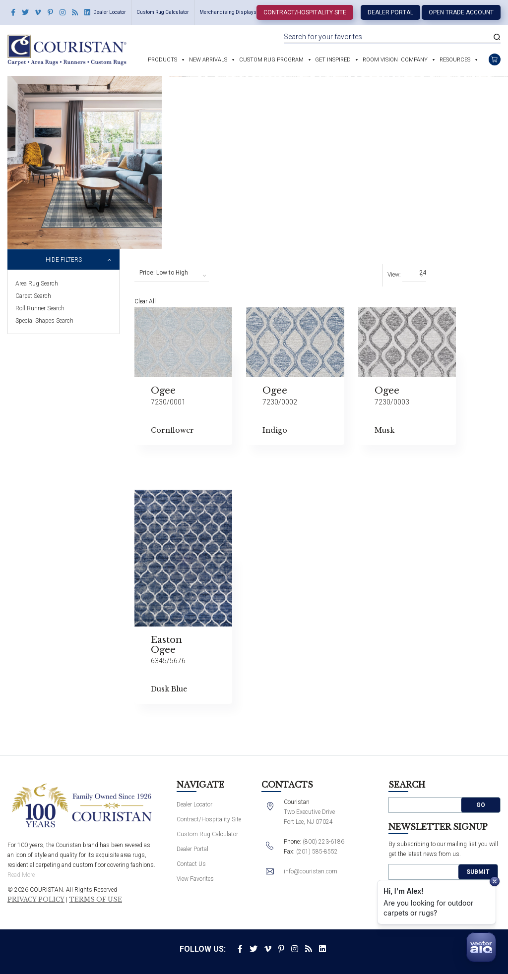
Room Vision (380, 60)
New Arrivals (208, 60)
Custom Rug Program (271, 60)
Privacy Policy (35, 900)
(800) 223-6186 (323, 841)
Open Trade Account (461, 12)
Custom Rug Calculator (162, 12)
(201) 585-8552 (317, 851)
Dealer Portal (390, 12)
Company (414, 60)
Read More (21, 874)
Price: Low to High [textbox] (163, 272)
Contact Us (191, 863)
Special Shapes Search (44, 320)
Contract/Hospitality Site (304, 12)
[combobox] (171, 273)
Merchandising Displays (227, 12)
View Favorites (195, 878)
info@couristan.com (310, 871)
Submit (478, 871)
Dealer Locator (109, 12)
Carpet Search (33, 295)
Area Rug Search (36, 283)
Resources (455, 60)
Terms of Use (95, 900)
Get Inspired (333, 60)
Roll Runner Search (39, 308)
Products (162, 60)
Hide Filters (64, 259)
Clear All (145, 301)
